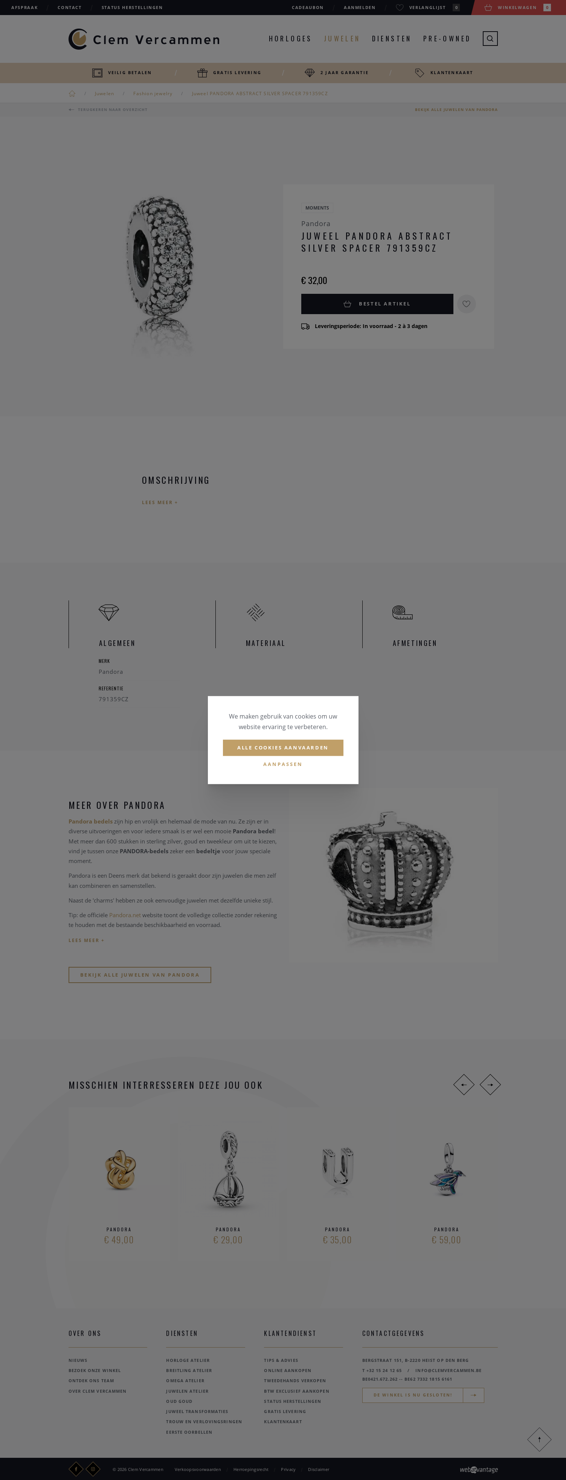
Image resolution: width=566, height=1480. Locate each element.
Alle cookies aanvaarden (283, 747)
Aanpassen (283, 764)
